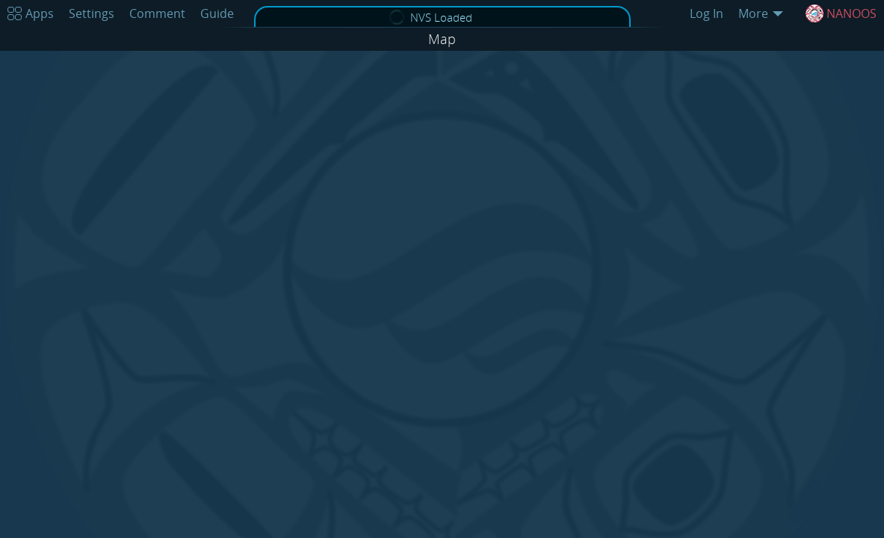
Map (442, 39)
